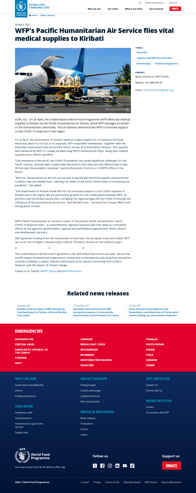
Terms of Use (112, 482)
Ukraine (151, 360)
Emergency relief (23, 412)
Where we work (133, 8)
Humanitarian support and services (29, 425)
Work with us (158, 400)
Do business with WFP (157, 412)
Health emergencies (166, 63)
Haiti (18, 363)
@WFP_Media (48, 271)
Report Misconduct (171, 482)
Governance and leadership (29, 385)
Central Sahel (25, 344)
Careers (150, 407)
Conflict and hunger (90, 390)
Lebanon (86, 339)
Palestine (87, 365)
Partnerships (144, 63)
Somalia (151, 339)
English (173, 3)
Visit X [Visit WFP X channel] (95, 466)
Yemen (150, 365)
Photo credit (128, 110)
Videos (83, 434)
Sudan (150, 349)
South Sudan (155, 344)
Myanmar (87, 354)
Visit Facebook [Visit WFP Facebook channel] (102, 466)
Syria (149, 354)
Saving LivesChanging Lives (39, 6)
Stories (84, 429)
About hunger (93, 378)
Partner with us (154, 390)
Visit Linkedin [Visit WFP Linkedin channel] (117, 466)
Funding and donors (25, 396)
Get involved (156, 8)
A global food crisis (90, 396)
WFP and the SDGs (90, 401)
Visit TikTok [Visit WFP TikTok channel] (132, 466)
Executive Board (132, 482)
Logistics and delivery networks (154, 57)
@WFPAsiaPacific (72, 271)
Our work (113, 8)
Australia (142, 52)
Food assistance (23, 418)
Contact (85, 482)
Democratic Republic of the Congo (31, 351)
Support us (152, 385)
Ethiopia (21, 357)
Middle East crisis (92, 344)
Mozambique (89, 349)
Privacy (97, 482)
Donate (175, 9)
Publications (86, 423)
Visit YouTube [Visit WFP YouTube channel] (125, 466)
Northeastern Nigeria (96, 360)
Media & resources (154, 3)
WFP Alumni (151, 482)
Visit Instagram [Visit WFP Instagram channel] (110, 466)
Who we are (94, 8)
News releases (48, 15)
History (19, 390)
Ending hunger (88, 385)
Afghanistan (24, 339)
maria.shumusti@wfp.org (158, 90)
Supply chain (21, 432)
